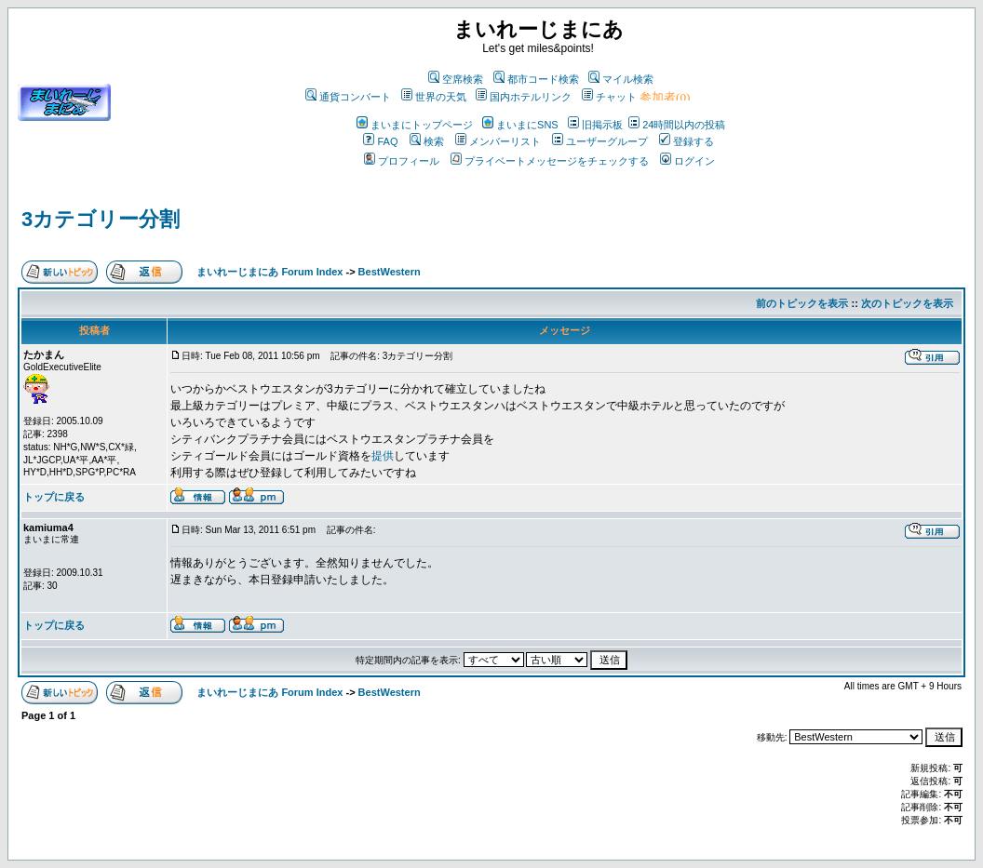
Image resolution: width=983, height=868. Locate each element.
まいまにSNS (520, 124)
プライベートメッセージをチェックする (550, 161)
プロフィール (401, 161)
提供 (382, 455)
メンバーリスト (498, 141)
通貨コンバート (348, 96)
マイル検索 (620, 79)
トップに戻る (54, 496)
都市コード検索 (536, 79)
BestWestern (389, 271)
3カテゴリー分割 (100, 219)
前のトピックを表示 (802, 303)
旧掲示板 (595, 124)
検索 (427, 141)
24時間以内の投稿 (676, 124)
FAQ (380, 141)
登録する (686, 141)
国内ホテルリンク (524, 96)
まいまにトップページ (415, 124)
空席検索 (455, 79)
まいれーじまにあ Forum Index (269, 271)
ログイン (687, 161)
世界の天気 (433, 96)
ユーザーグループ (600, 141)
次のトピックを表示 (907, 303)
